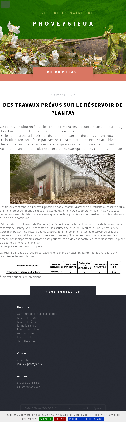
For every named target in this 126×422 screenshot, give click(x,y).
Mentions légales (92, 408)
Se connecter (69, 408)
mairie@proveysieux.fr (30, 364)
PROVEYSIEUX (64, 23)
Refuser (60, 419)
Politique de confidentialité (86, 419)
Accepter (45, 419)
